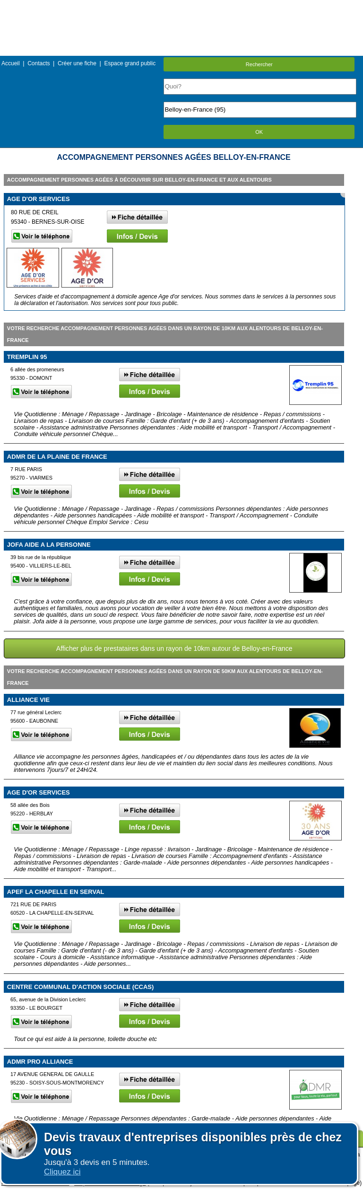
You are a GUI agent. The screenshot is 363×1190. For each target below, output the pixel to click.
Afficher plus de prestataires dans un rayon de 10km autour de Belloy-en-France (174, 648)
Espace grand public (130, 63)
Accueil (10, 63)
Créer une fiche (77, 63)
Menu (181, 6)
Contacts (38, 63)
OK (259, 132)
